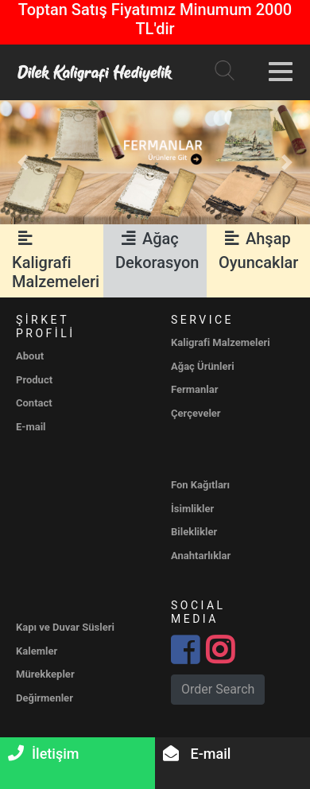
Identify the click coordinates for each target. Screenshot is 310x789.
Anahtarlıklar (201, 556)
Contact (34, 403)
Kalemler (36, 651)
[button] (23, 162)
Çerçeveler (196, 413)
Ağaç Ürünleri (202, 366)
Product (34, 380)
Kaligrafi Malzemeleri (55, 260)
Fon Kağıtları (200, 485)
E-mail (197, 753)
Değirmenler (44, 698)
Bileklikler (194, 532)
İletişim (43, 753)
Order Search (217, 689)
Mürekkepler (45, 674)
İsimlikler (192, 509)
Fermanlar (194, 389)
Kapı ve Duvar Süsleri (65, 627)
